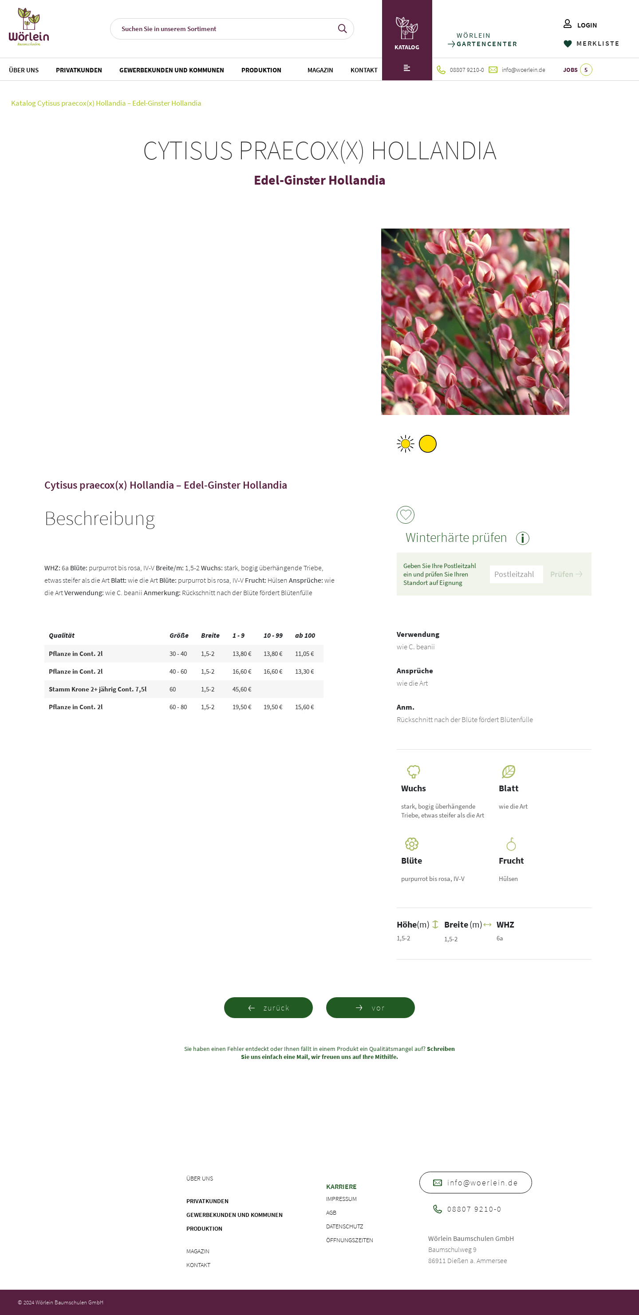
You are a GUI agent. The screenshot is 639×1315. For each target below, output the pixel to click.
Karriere (341, 1186)
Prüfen (566, 574)
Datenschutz (344, 1226)
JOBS (577, 69)
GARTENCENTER (487, 43)
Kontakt (364, 70)
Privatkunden (79, 70)
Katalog (23, 103)
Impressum (341, 1199)
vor (370, 1008)
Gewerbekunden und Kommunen (171, 70)
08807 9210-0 (460, 69)
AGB (331, 1212)
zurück (269, 1008)
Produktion (261, 70)
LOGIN (580, 24)
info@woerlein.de (517, 69)
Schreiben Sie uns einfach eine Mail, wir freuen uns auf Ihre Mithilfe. (348, 1053)
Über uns (24, 70)
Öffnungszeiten (349, 1240)
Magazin (320, 70)
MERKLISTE (592, 43)
